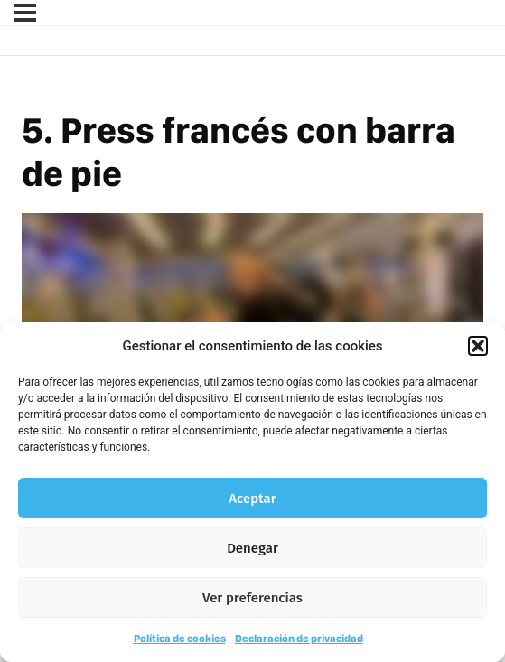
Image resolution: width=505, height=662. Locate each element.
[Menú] (25, 13)
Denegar (252, 548)
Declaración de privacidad (299, 638)
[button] (478, 346)
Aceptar (252, 498)
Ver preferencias (252, 598)
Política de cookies (180, 638)
